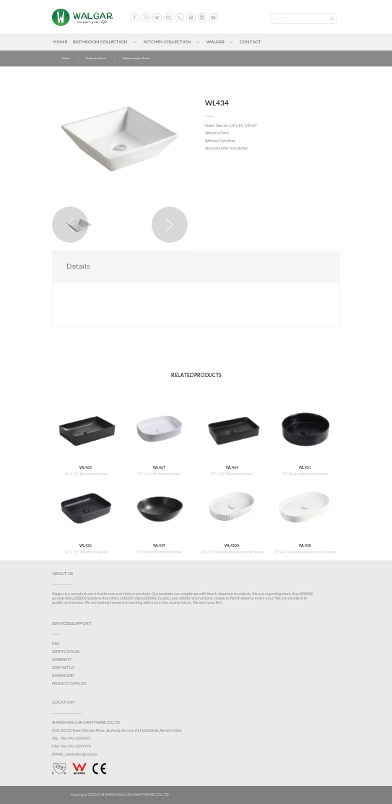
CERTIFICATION (65, 651)
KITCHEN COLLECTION (167, 41)
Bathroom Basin (96, 58)
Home (65, 58)
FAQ (55, 643)
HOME (60, 41)
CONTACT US (63, 667)
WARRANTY (61, 659)
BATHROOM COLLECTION (100, 41)
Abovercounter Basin (136, 58)
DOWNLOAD (63, 675)
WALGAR (215, 41)
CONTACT (250, 41)
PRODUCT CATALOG (69, 683)
